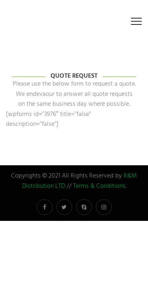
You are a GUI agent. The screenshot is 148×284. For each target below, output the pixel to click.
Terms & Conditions (99, 186)
